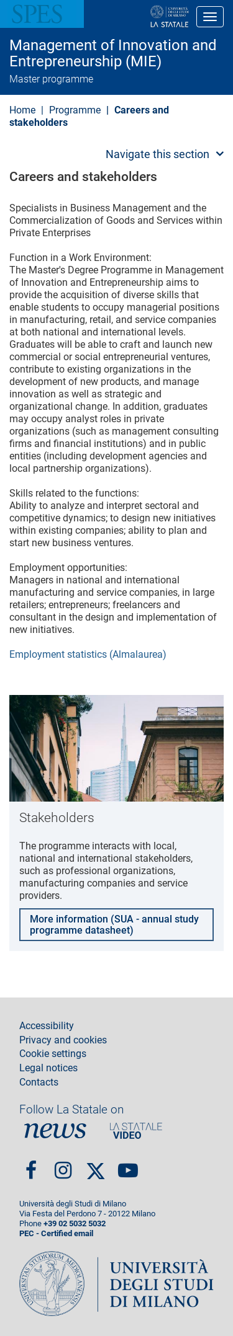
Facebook (31, 1166)
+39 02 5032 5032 (74, 1223)
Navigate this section (157, 154)
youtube (128, 1166)
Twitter (96, 1165)
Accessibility (46, 1026)
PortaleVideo (136, 1130)
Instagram (63, 1166)
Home (22, 110)
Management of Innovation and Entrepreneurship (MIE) (113, 53)
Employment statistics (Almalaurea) (88, 654)
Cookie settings (52, 1054)
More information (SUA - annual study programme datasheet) (114, 924)
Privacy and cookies (63, 1040)
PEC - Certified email (56, 1233)
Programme (75, 110)
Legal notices (48, 1068)
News (55, 1130)
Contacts (38, 1082)
